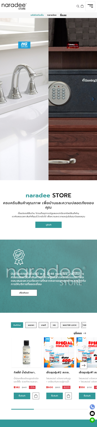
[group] (17, 325)
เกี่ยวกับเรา (24, 292)
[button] (94, 99)
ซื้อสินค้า (22, 395)
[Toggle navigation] (90, 6)
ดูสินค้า (48, 224)
